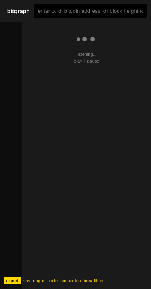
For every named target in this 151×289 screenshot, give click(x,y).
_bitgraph (17, 11)
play (78, 61)
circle (52, 280)
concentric (70, 280)
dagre (38, 280)
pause (93, 61)
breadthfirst (94, 280)
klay (27, 280)
